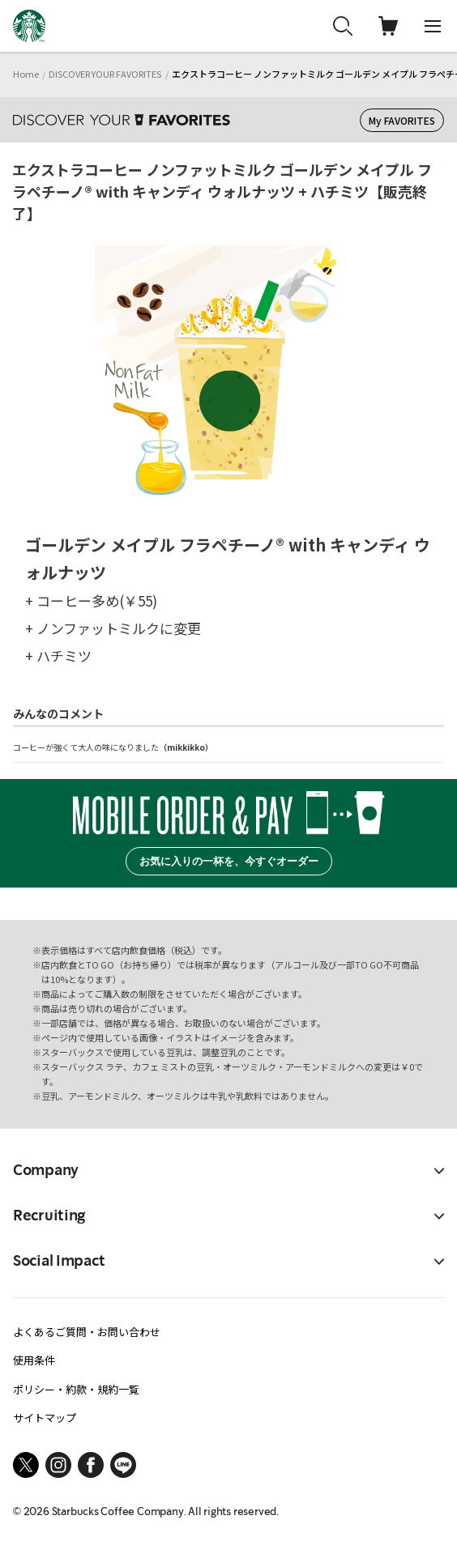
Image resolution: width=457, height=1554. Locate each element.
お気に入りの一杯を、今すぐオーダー (228, 861)
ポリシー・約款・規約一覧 (76, 1389)
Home (26, 73)
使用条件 (34, 1360)
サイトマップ (44, 1417)
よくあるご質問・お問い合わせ (86, 1331)
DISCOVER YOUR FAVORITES (105, 73)
